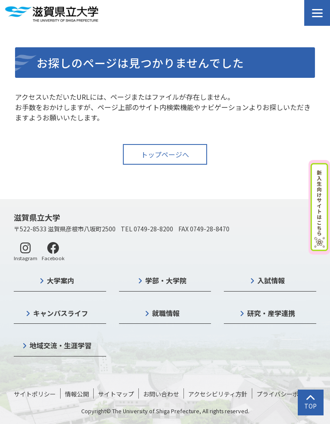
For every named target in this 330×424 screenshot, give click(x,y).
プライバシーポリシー (287, 394)
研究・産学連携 (271, 313)
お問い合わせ (161, 394)
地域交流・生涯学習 (61, 345)
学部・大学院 (165, 280)
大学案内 (60, 280)
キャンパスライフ (60, 313)
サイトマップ (116, 394)
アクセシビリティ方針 (218, 394)
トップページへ (165, 154)
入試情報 (271, 280)
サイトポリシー (35, 394)
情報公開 (77, 394)
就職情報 (166, 313)
